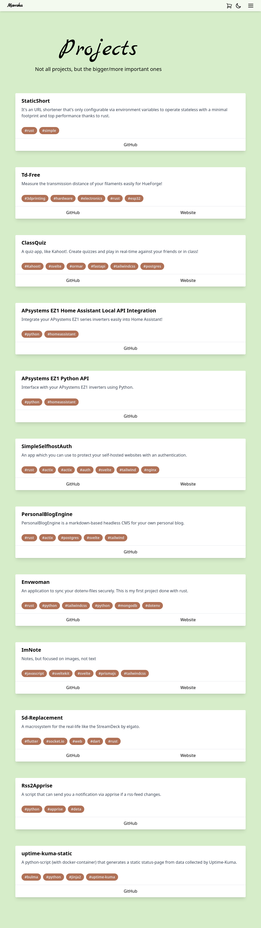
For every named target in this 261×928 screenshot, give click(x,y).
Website (188, 212)
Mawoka (14, 5)
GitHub (130, 144)
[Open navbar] (251, 6)
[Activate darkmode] (238, 6)
